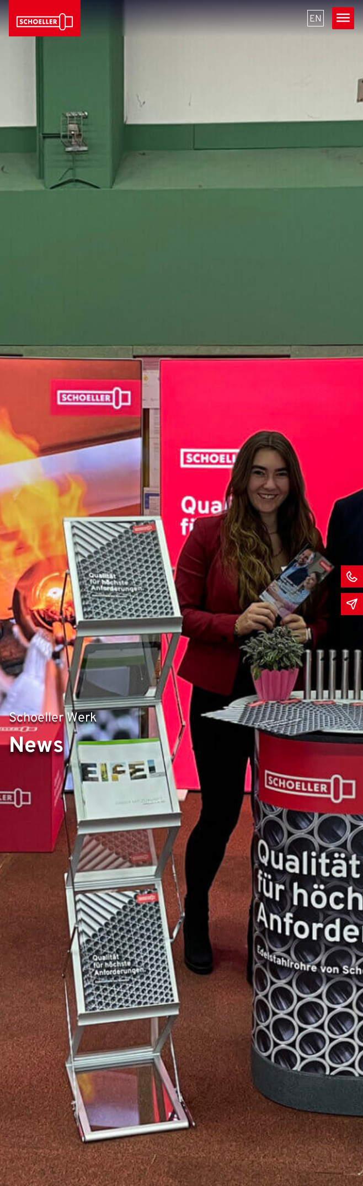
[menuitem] (315, 18)
